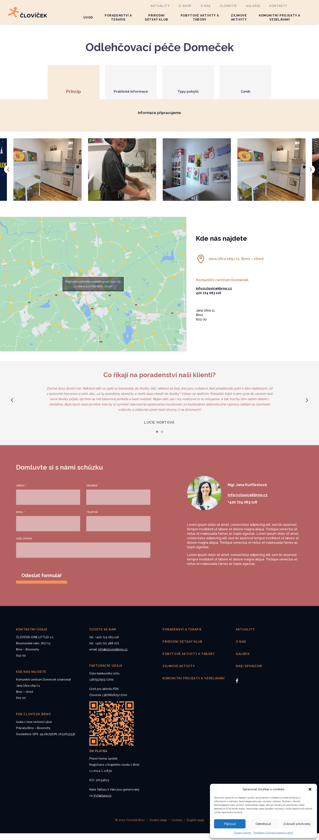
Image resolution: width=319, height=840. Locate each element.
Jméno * (21, 492)
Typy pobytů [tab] (193, 98)
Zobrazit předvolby (297, 824)
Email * (20, 518)
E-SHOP (185, 6)
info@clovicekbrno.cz (214, 295)
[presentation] (8, 176)
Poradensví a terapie (182, 636)
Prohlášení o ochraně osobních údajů (273, 832)
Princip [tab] (58, 98)
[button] (310, 789)
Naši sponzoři (249, 672)
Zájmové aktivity (239, 17)
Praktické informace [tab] (125, 98)
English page (195, 826)
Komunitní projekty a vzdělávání (279, 17)
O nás (206, 6)
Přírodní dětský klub (156, 17)
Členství (228, 6)
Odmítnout (263, 824)
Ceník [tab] (261, 98)
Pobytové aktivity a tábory (200, 17)
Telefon (92, 518)
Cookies (177, 826)
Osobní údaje (158, 826)
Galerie (253, 6)
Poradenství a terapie (118, 17)
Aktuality (160, 6)
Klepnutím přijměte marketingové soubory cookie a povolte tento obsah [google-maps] (93, 291)
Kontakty (278, 6)
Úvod (88, 17)
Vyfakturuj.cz (102, 802)
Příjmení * (92, 492)
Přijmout (230, 824)
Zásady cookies (242, 832)
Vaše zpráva (24, 545)
